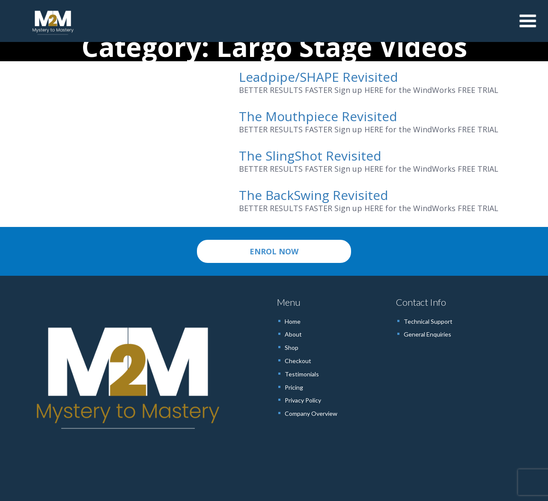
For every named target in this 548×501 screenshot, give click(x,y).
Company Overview (311, 413)
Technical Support (428, 321)
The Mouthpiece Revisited (318, 116)
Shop (291, 347)
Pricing (294, 387)
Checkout (298, 360)
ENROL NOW (274, 251)
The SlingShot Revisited (310, 155)
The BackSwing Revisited (313, 195)
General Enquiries (427, 334)
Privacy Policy (303, 400)
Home (293, 321)
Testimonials (302, 374)
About (293, 334)
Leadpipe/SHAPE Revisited (318, 77)
